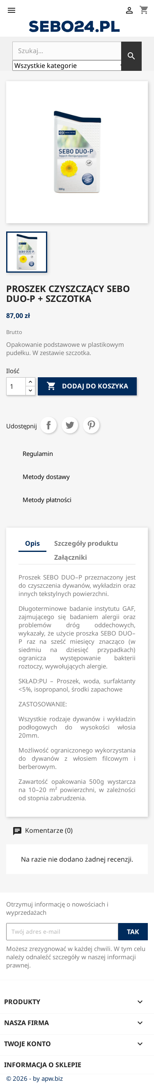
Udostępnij (48, 425)
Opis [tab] (32, 543)
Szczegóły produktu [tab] (86, 543)
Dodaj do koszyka (87, 386)
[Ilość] (16, 386)
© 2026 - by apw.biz (34, 1078)
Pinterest (91, 425)
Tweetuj (70, 425)
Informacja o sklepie (42, 1064)
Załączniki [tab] (70, 557)
